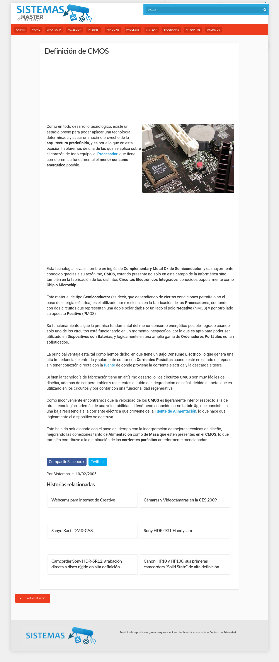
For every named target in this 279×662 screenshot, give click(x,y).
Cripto (20, 30)
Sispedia (151, 30)
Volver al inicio (33, 598)
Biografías (171, 30)
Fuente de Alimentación (175, 411)
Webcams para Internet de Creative (83, 499)
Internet (93, 30)
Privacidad (230, 632)
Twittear (98, 461)
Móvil (36, 30)
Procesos (133, 30)
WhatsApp (54, 30)
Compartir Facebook (66, 461)
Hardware (193, 30)
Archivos (213, 30)
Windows (113, 30)
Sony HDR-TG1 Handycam (168, 530)
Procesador (107, 154)
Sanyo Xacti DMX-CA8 (72, 530)
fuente (109, 365)
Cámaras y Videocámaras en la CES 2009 (180, 499)
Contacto (215, 632)
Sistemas (54, 13)
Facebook (74, 30)
